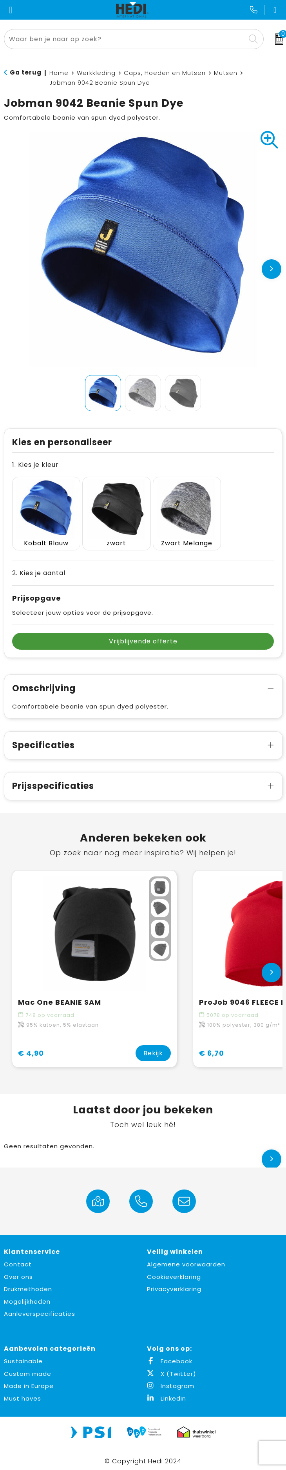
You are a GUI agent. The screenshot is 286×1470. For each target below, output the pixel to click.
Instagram (170, 1381)
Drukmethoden (28, 1284)
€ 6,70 (211, 1048)
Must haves (22, 1394)
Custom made (27, 1369)
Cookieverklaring (174, 1272)
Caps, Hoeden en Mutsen (165, 73)
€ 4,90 (31, 1048)
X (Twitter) (171, 1369)
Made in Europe (29, 1381)
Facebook (169, 1356)
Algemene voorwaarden (186, 1259)
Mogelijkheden (27, 1297)
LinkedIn (166, 1394)
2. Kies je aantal (38, 568)
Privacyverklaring (174, 1284)
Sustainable (23, 1356)
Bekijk (153, 1048)
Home (59, 73)
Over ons (18, 1272)
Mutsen (225, 73)
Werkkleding (96, 73)
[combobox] (124, 39)
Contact (18, 1259)
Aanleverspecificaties (39, 1309)
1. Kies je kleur (35, 465)
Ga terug (26, 72)
